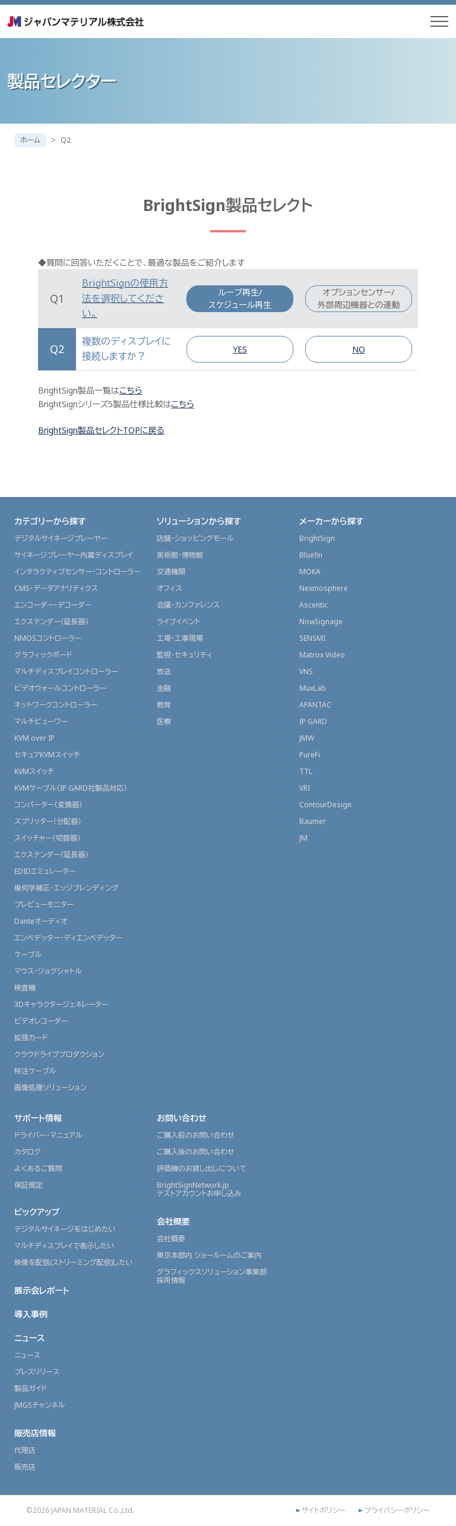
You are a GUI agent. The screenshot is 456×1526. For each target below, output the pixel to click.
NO (358, 349)
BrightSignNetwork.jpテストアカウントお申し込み (199, 1189)
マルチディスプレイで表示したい (64, 1246)
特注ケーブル (35, 1071)
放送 (164, 671)
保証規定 (28, 1185)
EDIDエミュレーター (44, 871)
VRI (304, 788)
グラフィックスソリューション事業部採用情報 (212, 1276)
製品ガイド (30, 1388)
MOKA (310, 572)
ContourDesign (325, 805)
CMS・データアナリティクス (56, 588)
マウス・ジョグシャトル (48, 971)
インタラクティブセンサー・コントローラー (77, 572)
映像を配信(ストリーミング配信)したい (73, 1262)
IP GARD (313, 721)
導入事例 (31, 1314)
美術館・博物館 (180, 555)
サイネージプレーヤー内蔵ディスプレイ (73, 555)
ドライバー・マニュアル (48, 1135)
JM (303, 838)
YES (240, 349)
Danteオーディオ (40, 921)
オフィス (169, 588)
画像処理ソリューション (50, 1088)
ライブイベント (178, 621)
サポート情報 (38, 1118)
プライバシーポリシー (397, 1510)
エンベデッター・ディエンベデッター (68, 938)
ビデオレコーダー (41, 1021)
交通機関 (171, 572)
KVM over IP (34, 738)
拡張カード (31, 1038)
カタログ (27, 1152)
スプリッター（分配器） (47, 821)
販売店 (25, 1467)
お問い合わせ (182, 1118)
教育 (164, 705)
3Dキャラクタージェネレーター (61, 1004)
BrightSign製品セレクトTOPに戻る (101, 430)
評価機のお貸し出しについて (201, 1168)
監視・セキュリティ (185, 655)
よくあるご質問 (38, 1168)
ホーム (30, 140)
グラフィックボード (43, 655)
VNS (306, 671)
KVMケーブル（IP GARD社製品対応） (70, 788)
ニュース (29, 1337)
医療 (164, 721)
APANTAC (315, 705)
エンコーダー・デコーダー (52, 605)
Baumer (312, 821)
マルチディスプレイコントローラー (66, 671)
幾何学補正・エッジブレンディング (66, 888)
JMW (306, 738)
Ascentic (313, 605)
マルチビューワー (41, 721)
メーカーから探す (331, 521)
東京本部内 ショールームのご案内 (209, 1255)
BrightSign (317, 538)
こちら (130, 390)
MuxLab (312, 688)
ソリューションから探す (199, 521)
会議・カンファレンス (188, 605)
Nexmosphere (323, 588)
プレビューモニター (44, 904)
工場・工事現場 (180, 638)
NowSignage (321, 621)
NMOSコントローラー (47, 638)
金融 (164, 688)
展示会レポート (41, 1290)
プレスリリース (36, 1372)
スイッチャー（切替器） (47, 838)
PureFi (309, 755)
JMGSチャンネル (39, 1405)
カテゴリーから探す (50, 521)
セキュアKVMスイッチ (47, 755)
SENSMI (312, 638)
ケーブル (28, 954)
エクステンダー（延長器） (51, 621)
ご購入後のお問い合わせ (196, 1152)
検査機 (25, 988)
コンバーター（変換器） (48, 805)
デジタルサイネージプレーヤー (60, 538)
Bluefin (310, 555)
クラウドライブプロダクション (59, 1054)
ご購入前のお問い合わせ (196, 1135)
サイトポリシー (324, 1510)
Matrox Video (322, 655)
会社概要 (173, 1221)
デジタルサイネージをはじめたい (65, 1229)
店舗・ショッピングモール (195, 538)
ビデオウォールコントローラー (60, 688)
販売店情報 (35, 1433)
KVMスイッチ (34, 771)
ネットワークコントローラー (55, 705)
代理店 (25, 1450)
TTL (305, 771)
